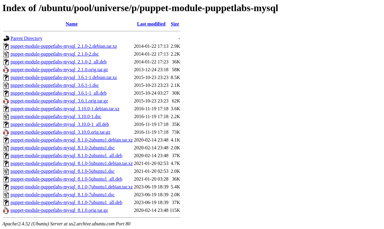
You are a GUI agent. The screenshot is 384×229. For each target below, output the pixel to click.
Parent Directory (26, 38)
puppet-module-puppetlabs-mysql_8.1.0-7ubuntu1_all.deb (66, 202)
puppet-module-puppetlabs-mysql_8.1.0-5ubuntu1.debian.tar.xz (71, 163)
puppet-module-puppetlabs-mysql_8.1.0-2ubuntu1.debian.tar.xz (71, 139)
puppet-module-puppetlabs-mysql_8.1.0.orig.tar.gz (59, 210)
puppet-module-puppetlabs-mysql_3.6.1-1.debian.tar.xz (63, 77)
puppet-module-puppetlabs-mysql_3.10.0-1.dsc (55, 116)
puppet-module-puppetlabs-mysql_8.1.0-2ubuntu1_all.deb (66, 155)
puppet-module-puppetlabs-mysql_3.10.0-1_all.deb (59, 124)
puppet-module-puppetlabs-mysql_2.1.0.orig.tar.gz (59, 69)
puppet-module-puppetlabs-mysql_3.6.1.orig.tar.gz (59, 100)
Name (72, 23)
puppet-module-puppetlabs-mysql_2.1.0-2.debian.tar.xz (63, 46)
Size (175, 23)
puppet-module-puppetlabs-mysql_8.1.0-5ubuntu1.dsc (62, 171)
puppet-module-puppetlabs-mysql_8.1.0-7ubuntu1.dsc (62, 194)
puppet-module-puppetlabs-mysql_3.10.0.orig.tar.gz (60, 132)
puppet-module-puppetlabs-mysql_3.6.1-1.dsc (54, 85)
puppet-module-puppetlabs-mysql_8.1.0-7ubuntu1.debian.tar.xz (71, 186)
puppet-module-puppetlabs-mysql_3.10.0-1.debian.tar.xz (64, 108)
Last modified (151, 23)
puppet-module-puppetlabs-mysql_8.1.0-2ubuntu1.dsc (62, 147)
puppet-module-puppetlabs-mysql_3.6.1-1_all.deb (58, 93)
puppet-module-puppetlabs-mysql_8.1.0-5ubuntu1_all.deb (66, 179)
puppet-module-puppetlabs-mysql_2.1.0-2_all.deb (58, 61)
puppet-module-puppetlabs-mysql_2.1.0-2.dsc (54, 53)
